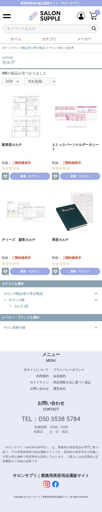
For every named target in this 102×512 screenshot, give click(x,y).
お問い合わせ (39, 388)
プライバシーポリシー (69, 369)
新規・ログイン (30, 176)
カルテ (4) (21, 306)
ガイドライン (39, 382)
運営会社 (59, 388)
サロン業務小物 (14, 327)
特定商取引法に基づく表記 (72, 382)
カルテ (70, 47)
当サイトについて (36, 369)
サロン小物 (16, 300)
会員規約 (59, 376)
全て (5, 47)
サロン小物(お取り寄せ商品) (23, 293)
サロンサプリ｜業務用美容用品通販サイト (51, 475)
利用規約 (42, 376)
